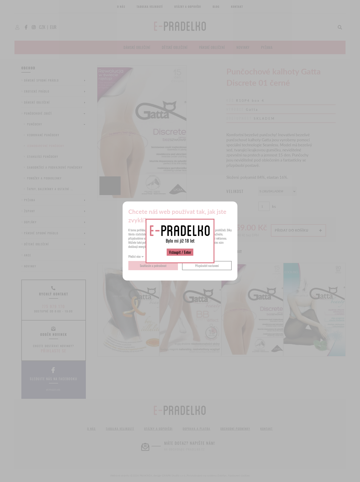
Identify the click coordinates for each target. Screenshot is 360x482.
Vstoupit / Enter (180, 252)
